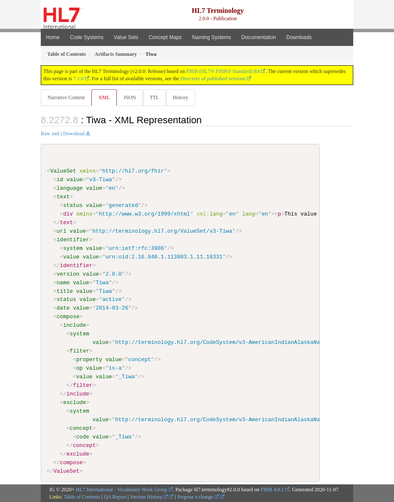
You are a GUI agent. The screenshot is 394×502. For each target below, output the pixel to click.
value (75, 179)
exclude (74, 402)
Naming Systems (211, 37)
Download (74, 134)
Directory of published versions (212, 79)
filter (79, 351)
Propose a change (198, 497)
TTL (154, 97)
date (63, 308)
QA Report (115, 497)
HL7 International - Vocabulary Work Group (121, 490)
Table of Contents (82, 497)
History (180, 97)
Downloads (299, 37)
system (72, 248)
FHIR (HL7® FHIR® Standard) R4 (223, 71)
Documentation (258, 37)
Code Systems (86, 37)
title (65, 291)
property (89, 359)
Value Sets (126, 37)
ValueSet (63, 171)
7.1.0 (78, 79)
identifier (73, 239)
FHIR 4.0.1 (272, 490)
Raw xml (50, 134)
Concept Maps (165, 37)
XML (104, 97)
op (79, 368)
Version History (149, 497)
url (62, 231)
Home (53, 37)
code (82, 436)
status (72, 205)
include (74, 325)
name (63, 282)
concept (81, 428)
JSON (130, 97)
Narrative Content (66, 97)
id (60, 179)
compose (68, 316)
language (70, 188)
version (68, 273)
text (63, 197)
